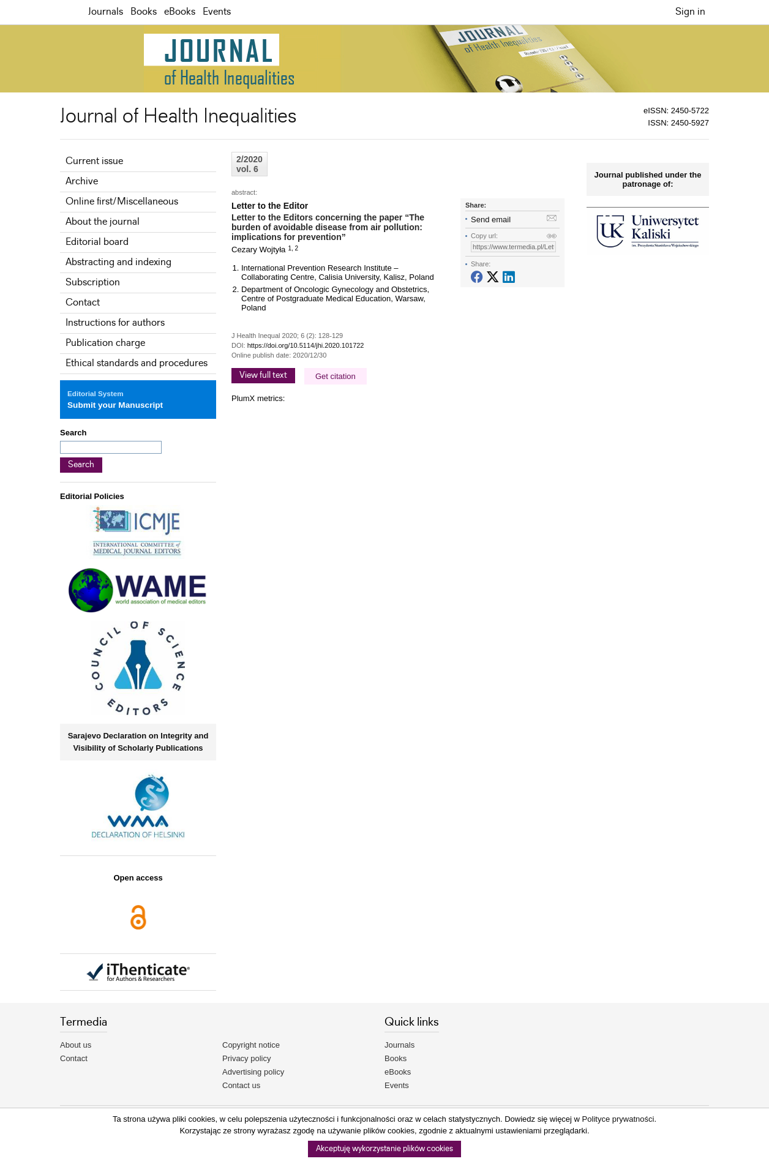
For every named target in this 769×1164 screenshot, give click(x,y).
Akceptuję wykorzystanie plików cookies (384, 1149)
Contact (83, 303)
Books (143, 12)
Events (217, 12)
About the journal (103, 222)
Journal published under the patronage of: (648, 179)
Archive (82, 181)
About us (75, 1044)
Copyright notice (251, 1044)
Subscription (93, 282)
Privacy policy (246, 1058)
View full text (263, 375)
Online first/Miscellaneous (122, 202)
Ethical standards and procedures (137, 363)
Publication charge (105, 343)
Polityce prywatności (618, 1119)
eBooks (179, 12)
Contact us (241, 1085)
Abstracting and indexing (118, 262)
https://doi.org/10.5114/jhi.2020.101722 (305, 345)
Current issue (94, 161)
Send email (491, 219)
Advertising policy (253, 1071)
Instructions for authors (115, 323)
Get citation (335, 376)
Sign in (690, 12)
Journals (105, 12)
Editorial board (97, 242)
